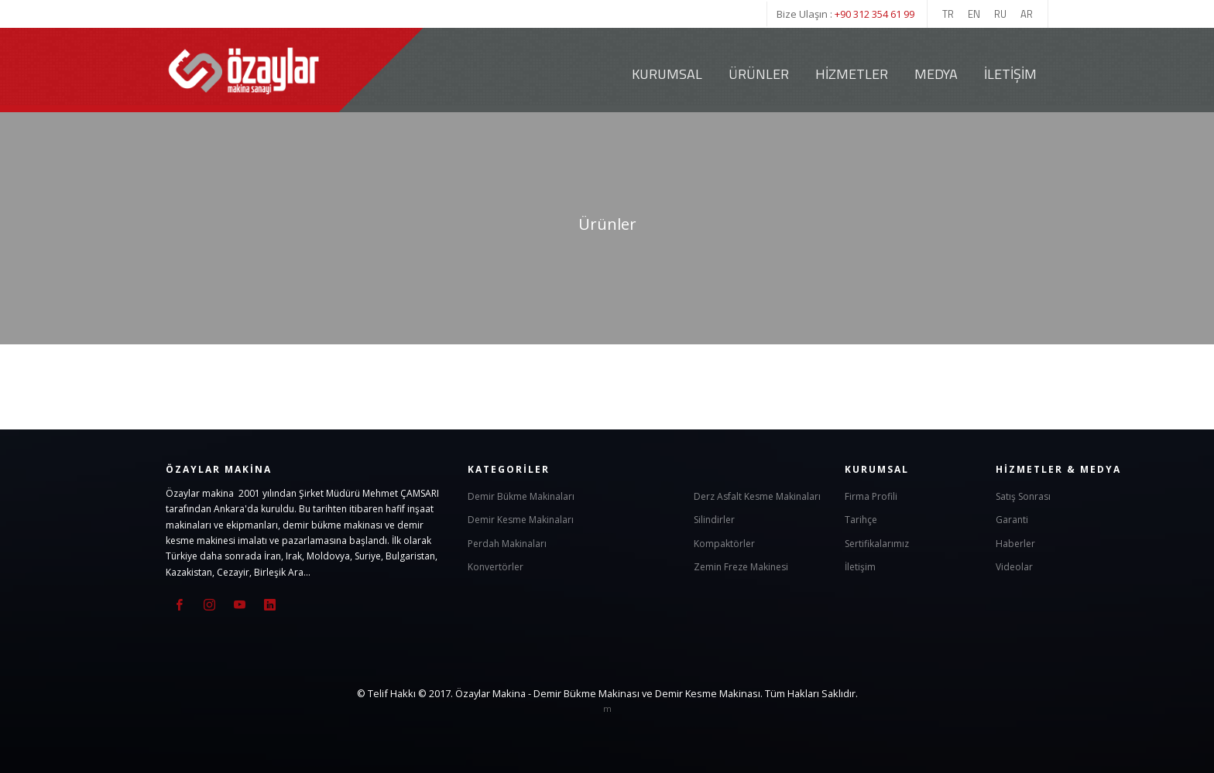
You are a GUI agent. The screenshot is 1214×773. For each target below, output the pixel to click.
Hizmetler (851, 73)
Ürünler (759, 73)
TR (948, 14)
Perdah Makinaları (507, 543)
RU (1000, 14)
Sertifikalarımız (877, 543)
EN (974, 14)
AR (1026, 14)
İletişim (1010, 73)
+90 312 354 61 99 (874, 14)
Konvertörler (495, 566)
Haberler (1015, 543)
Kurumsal (667, 73)
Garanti (1012, 519)
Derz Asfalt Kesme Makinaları (757, 496)
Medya (936, 73)
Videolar (1014, 566)
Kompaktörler (724, 543)
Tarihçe (861, 519)
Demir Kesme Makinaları (521, 519)
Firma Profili (871, 496)
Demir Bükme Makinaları (521, 496)
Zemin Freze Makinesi (741, 566)
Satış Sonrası (1023, 496)
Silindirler (714, 519)
